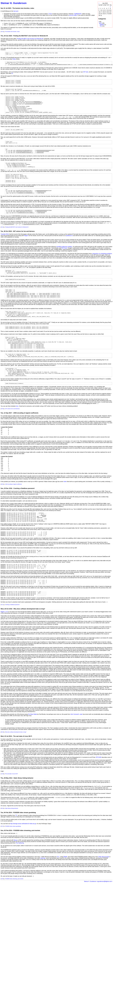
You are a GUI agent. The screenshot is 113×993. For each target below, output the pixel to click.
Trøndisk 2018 (5, 246)
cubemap (42, 886)
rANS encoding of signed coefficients (13, 505)
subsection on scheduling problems (102, 265)
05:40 (2, 836)
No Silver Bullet (32, 742)
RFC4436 (98, 785)
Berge (15, 868)
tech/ (100, 23)
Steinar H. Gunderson (14, 3)
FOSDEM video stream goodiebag (13, 854)
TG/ (101, 26)
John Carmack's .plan (76, 742)
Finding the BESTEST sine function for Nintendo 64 (16, 238)
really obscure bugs (103, 884)
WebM (65, 884)
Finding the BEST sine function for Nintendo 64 (30, 38)
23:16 (2, 238)
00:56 (2, 505)
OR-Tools (85, 73)
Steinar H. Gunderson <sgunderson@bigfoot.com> (98, 909)
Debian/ (102, 24)
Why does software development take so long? (15, 759)
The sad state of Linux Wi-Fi (11, 801)
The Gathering (20, 870)
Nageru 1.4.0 (4, 639)
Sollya (14, 59)
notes (65, 502)
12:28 (2, 801)
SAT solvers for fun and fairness (12, 429)
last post (16, 11)
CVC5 (50, 13)
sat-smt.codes (73, 15)
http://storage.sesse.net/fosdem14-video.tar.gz (23, 851)
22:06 (2, 906)
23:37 (2, 854)
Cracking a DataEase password (12, 632)
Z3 (12, 74)
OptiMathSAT (77, 13)
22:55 (2, 429)
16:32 (2, 31)
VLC (58, 884)
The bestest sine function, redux (12, 31)
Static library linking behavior (11, 836)
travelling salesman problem (64, 258)
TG (16, 843)
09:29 (2, 759)
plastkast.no (69, 247)
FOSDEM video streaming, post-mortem (14, 906)
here (17, 427)
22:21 (2, 632)
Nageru (26, 247)
